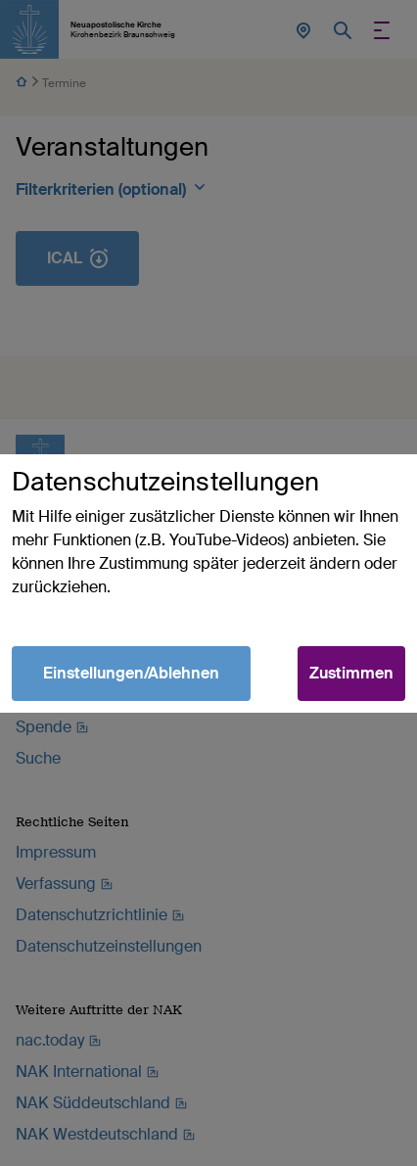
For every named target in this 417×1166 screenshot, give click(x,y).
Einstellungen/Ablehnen (131, 673)
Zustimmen (351, 673)
